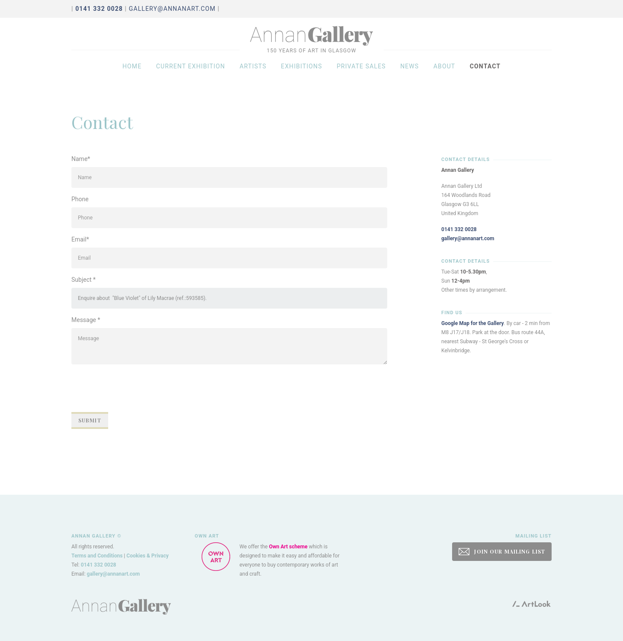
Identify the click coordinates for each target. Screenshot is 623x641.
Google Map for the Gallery (472, 323)
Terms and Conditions (96, 556)
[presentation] (137, 388)
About (445, 74)
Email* (80, 239)
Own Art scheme (288, 547)
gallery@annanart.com (172, 8)
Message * (85, 319)
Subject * (83, 279)
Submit (89, 420)
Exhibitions (301, 74)
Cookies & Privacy (147, 556)
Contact (485, 74)
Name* (80, 158)
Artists (253, 74)
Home (131, 74)
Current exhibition (190, 74)
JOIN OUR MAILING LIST (502, 551)
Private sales (361, 74)
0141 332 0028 (459, 229)
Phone (80, 199)
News (409, 74)
